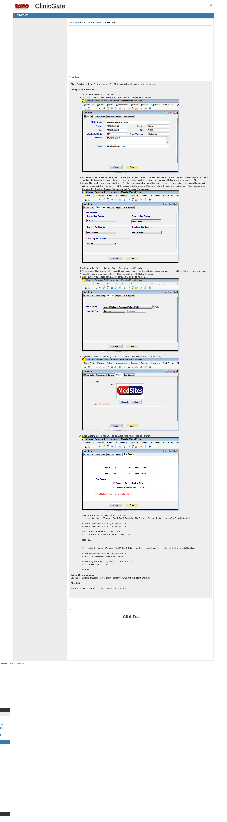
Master (98, 22)
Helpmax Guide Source (16, 663)
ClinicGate (22, 7)
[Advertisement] (94, 49)
